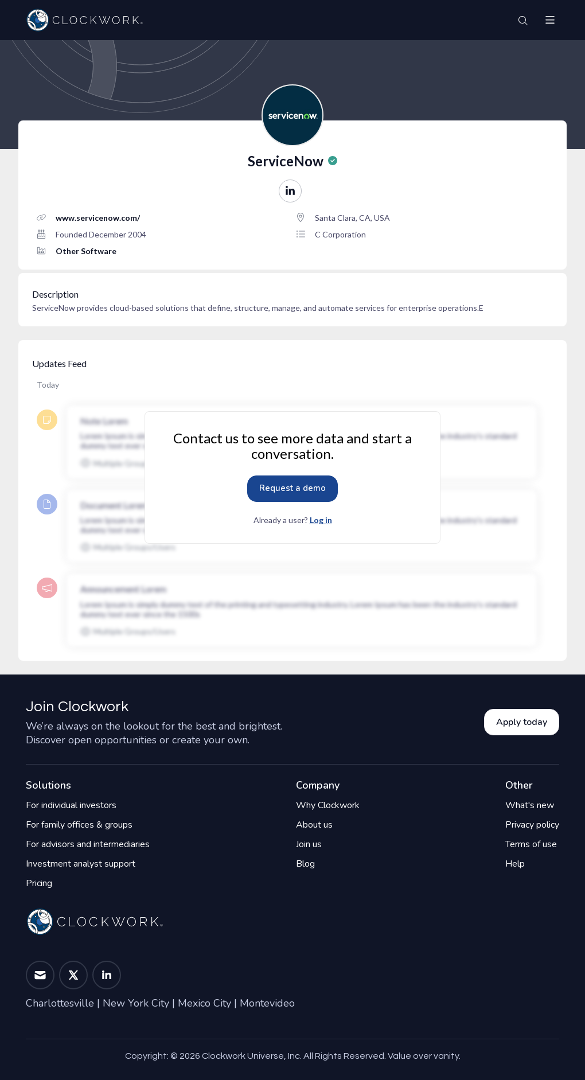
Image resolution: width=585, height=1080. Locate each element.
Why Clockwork (328, 805)
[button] (550, 20)
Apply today (521, 722)
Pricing (39, 883)
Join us (309, 844)
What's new (529, 805)
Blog (305, 863)
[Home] (84, 20)
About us (314, 824)
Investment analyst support (80, 863)
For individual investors (71, 805)
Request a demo (292, 488)
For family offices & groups (79, 824)
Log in (321, 520)
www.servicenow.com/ (98, 218)
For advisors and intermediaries (88, 844)
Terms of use (531, 844)
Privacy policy (532, 824)
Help (515, 863)
